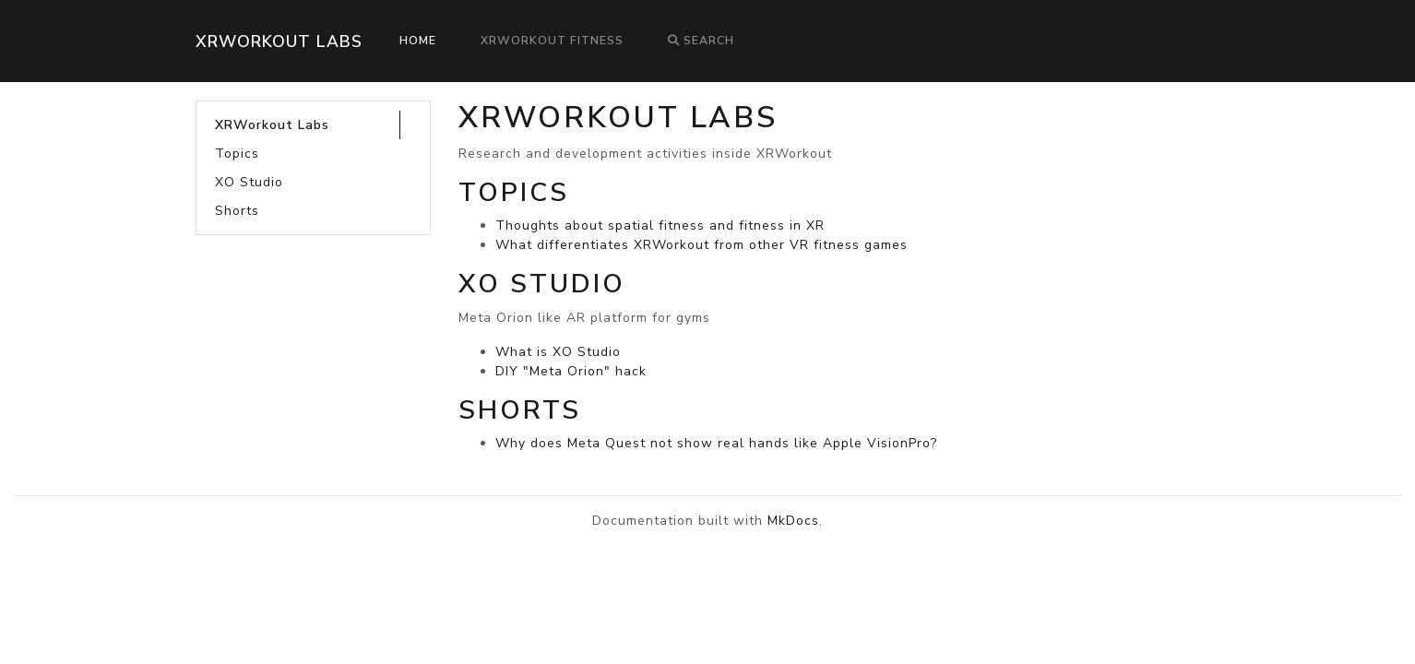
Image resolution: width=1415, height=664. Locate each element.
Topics (237, 153)
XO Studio (249, 182)
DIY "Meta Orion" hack (571, 371)
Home (417, 40)
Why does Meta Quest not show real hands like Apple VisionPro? (716, 443)
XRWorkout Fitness (552, 40)
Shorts (237, 210)
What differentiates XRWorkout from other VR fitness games (701, 245)
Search (701, 40)
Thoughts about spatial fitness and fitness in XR (660, 225)
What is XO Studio (558, 352)
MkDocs (793, 520)
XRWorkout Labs (279, 41)
